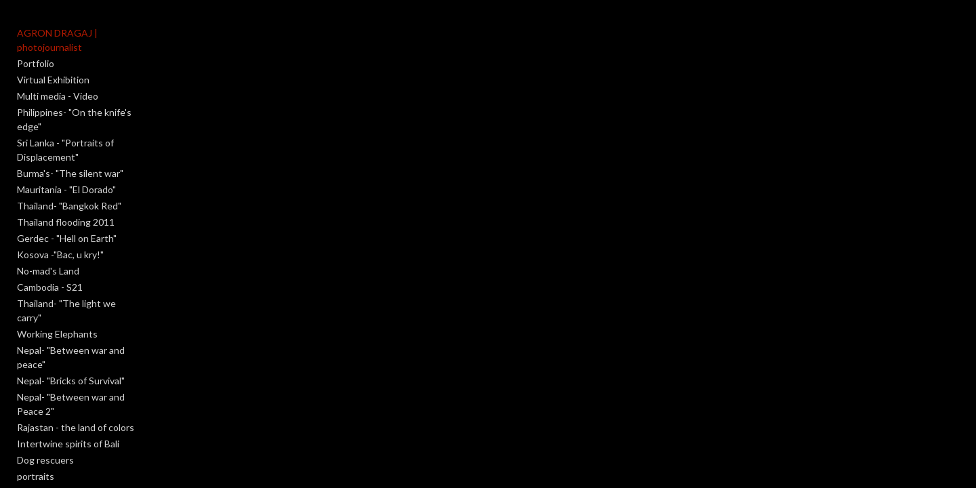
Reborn (32, 423)
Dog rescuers (45, 374)
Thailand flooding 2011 (66, 179)
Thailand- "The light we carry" (79, 260)
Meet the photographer (67, 456)
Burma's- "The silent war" (70, 130)
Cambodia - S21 (50, 244)
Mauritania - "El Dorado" (66, 146)
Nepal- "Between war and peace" (86, 293)
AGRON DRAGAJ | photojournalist (91, 33)
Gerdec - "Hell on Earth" (67, 195)
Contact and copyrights (67, 472)
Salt (25, 439)
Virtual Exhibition (53, 65)
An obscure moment (60, 407)
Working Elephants (57, 277)
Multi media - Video (57, 81)
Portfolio (35, 49)
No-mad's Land (48, 228)
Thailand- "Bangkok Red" (69, 163)
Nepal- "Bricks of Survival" (71, 309)
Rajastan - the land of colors (75, 342)
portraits (35, 390)
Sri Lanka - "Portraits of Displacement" (97, 114)
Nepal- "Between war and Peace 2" (90, 325)
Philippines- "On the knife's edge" (87, 98)
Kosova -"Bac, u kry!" (60, 212)
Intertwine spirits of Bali (68, 358)
